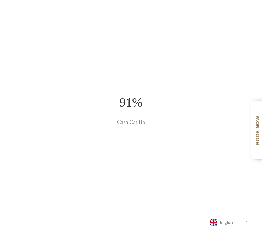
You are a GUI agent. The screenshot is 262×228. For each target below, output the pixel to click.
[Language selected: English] (228, 222)
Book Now (257, 130)
